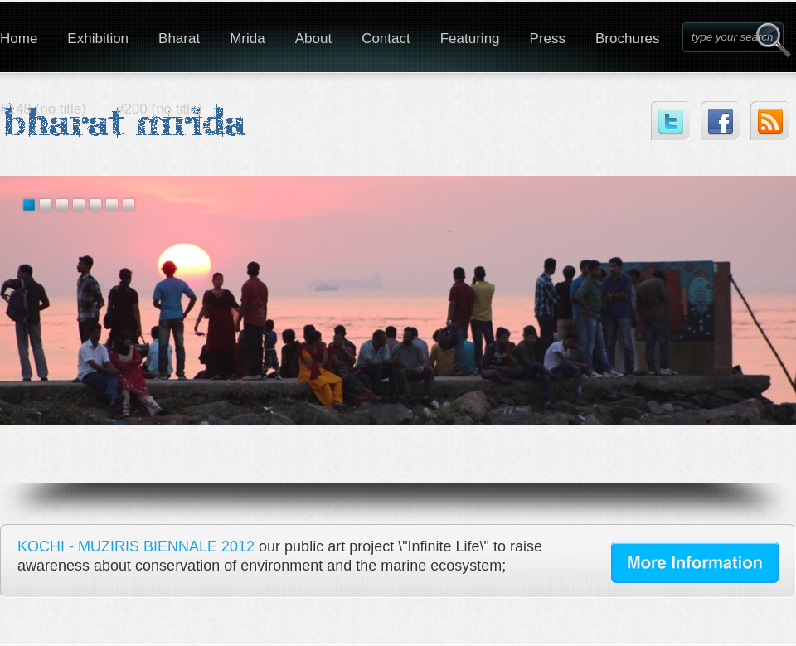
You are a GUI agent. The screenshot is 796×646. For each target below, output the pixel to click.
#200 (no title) (159, 109)
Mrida (247, 38)
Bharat (179, 38)
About (313, 38)
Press (547, 38)
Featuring (470, 38)
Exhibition (98, 38)
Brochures (627, 38)
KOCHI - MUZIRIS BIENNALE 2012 (136, 546)
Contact (386, 38)
